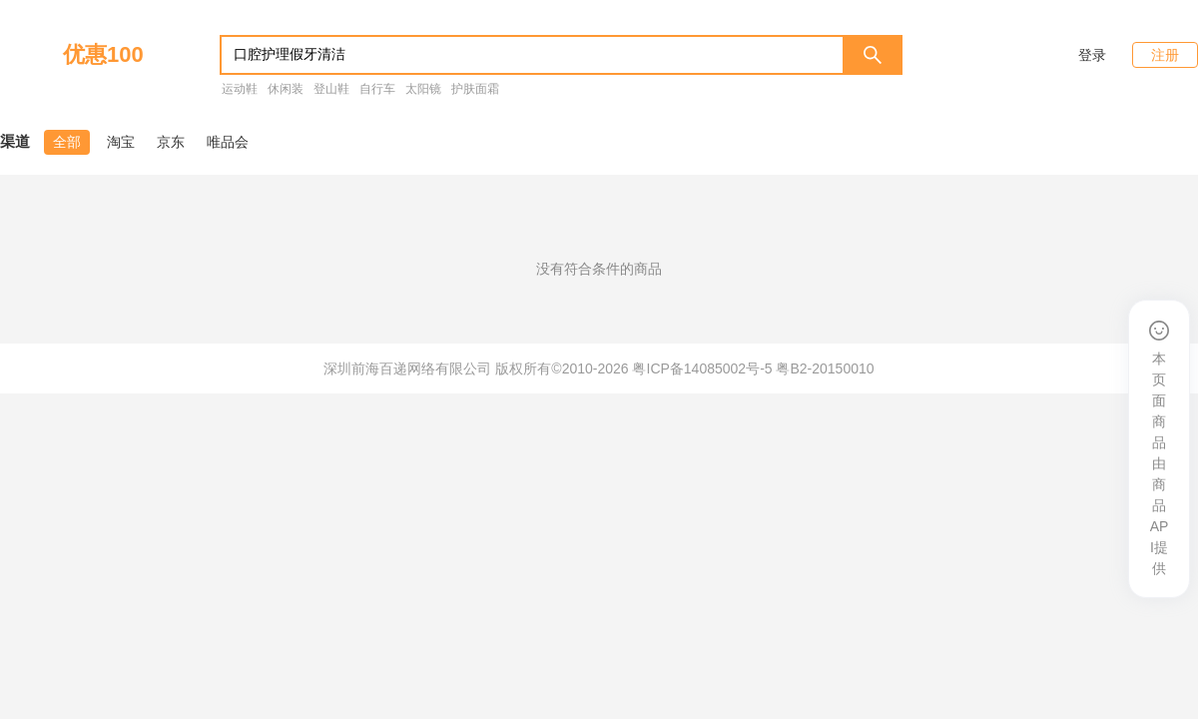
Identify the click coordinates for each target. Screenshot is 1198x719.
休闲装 (285, 89)
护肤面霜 (475, 89)
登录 (1092, 55)
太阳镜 (423, 89)
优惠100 (103, 54)
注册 (1165, 55)
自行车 (377, 89)
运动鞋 (240, 89)
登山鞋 (331, 89)
